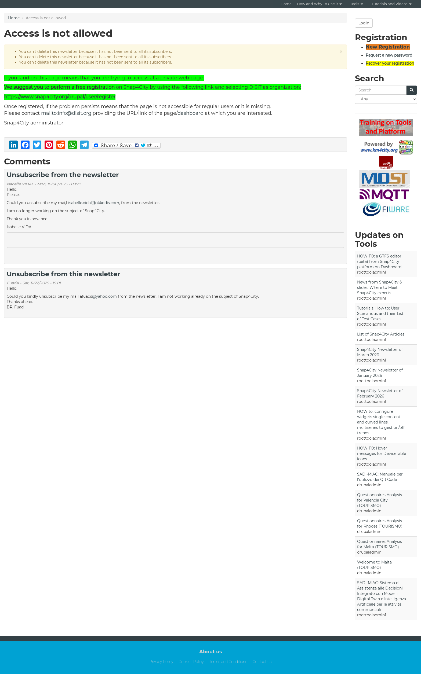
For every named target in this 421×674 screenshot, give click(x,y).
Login (363, 23)
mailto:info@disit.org (66, 113)
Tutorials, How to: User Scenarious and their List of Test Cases (380, 313)
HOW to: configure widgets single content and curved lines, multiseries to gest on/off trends (381, 422)
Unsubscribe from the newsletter (63, 175)
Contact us (262, 661)
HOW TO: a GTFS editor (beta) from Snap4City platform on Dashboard (379, 261)
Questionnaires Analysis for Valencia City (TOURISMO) (379, 500)
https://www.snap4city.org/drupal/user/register (59, 97)
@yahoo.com (104, 296)
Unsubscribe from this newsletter (63, 274)
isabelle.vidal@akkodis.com (93, 202)
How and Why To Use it (319, 4)
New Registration (388, 47)
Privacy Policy (161, 661)
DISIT (255, 87)
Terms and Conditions (228, 661)
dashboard (190, 113)
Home (286, 4)
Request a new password (389, 55)
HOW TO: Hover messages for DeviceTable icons (381, 453)
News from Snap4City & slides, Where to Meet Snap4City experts (379, 287)
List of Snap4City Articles (380, 334)
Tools (356, 4)
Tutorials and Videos (391, 4)
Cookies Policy (191, 661)
